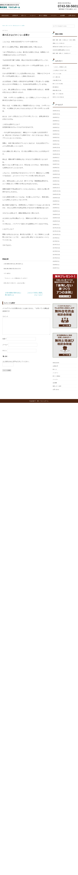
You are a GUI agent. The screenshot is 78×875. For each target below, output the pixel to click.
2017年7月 (55, 244)
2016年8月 (55, 264)
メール (5, 345)
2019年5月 (55, 171)
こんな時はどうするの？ (58, 70)
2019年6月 (55, 167)
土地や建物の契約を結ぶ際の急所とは (13, 263)
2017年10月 (55, 234)
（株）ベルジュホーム (42, 401)
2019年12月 (55, 147)
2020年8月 (55, 120)
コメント (5, 316)
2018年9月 (55, 197)
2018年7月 (55, 204)
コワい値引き (7, 273)
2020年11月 (55, 114)
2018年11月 (55, 191)
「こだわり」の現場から (58, 67)
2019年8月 (55, 161)
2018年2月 (55, 221)
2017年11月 (55, 231)
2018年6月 (55, 207)
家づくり (24, 15)
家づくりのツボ (56, 83)
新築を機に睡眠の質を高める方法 (12, 268)
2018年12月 (55, 187)
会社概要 (62, 15)
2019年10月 (55, 154)
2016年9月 (55, 261)
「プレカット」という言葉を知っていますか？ (16, 278)
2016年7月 (55, 268)
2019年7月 (55, 164)
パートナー (54, 15)
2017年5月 (55, 251)
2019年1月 (55, 184)
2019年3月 (55, 177)
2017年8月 (55, 241)
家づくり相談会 (43, 15)
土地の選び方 (56, 80)
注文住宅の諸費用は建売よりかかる (61, 50)
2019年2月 (55, 181)
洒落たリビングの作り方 (58, 43)
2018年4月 (55, 214)
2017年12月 (55, 227)
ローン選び (55, 77)
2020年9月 (55, 117)
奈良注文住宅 (5, 15)
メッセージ (33, 15)
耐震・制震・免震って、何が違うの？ (62, 53)
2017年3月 (55, 258)
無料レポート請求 (57, 386)
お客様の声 (15, 15)
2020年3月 (55, 137)
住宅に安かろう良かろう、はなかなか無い (14, 283)
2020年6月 (55, 127)
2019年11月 (55, 150)
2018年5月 (55, 211)
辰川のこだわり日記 (57, 97)
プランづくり (56, 73)
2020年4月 (55, 134)
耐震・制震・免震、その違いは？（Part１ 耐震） (64, 40)
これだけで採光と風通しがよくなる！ (35, 294)
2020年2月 (55, 140)
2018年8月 (55, 201)
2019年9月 (55, 157)
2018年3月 (55, 217)
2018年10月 (55, 194)
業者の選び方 (56, 90)
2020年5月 (55, 130)
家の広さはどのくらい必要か (19, 25)
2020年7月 (55, 124)
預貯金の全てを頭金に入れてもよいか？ (62, 46)
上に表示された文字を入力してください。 (16, 361)
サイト (4, 350)
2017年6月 (55, 247)
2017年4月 (55, 254)
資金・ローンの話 (57, 93)
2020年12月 (55, 110)
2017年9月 (55, 237)
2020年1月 (55, 144)
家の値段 (55, 87)
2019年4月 (55, 174)
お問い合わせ (71, 15)
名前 (4, 339)
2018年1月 (55, 224)
